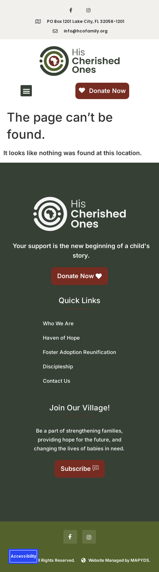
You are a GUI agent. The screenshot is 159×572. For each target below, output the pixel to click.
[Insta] (89, 537)
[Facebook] (70, 537)
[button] (26, 90)
